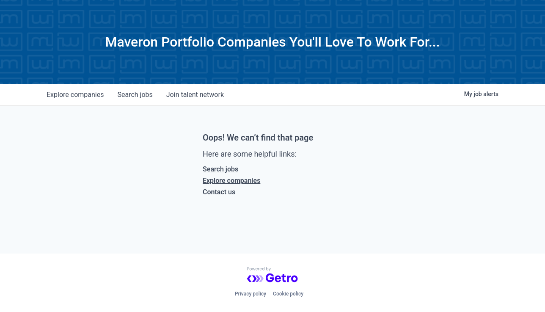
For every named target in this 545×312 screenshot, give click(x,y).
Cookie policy (288, 294)
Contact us (219, 192)
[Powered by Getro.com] (272, 274)
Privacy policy (250, 294)
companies (75, 95)
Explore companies (231, 181)
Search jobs (220, 169)
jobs (134, 95)
